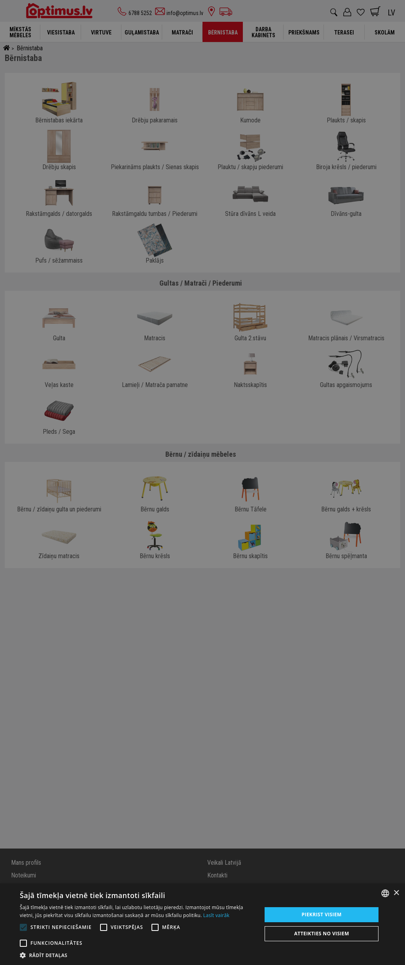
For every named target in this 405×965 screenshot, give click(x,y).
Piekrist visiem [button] (322, 914)
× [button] (396, 893)
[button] (137, 955)
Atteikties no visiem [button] (321, 933)
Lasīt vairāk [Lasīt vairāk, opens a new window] (216, 915)
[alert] (202, 482)
